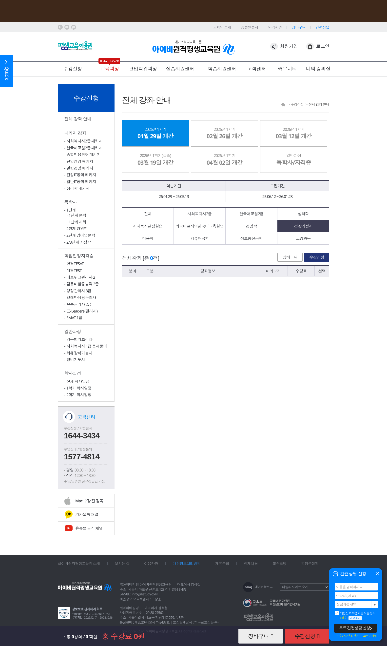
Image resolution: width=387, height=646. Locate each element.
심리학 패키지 (77, 188)
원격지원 (275, 27)
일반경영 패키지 (79, 168)
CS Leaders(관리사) (81, 311)
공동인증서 (249, 27)
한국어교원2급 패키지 (84, 148)
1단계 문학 (77, 215)
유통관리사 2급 (78, 304)
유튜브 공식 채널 (89, 528)
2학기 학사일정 (78, 394)
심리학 (303, 213)
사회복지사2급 (200, 213)
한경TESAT (75, 263)
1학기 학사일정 (78, 388)
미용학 (147, 238)
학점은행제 (309, 563)
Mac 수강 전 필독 (89, 501)
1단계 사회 (77, 222)
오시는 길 (122, 563)
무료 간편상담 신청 (354, 628)
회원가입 (289, 46)
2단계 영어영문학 (80, 235)
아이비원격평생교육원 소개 (79, 563)
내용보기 (355, 618)
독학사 (70, 202)
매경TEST (74, 270)
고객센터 (256, 68)
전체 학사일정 (77, 381)
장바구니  (260, 636)
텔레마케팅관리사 (81, 297)
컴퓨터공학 (199, 238)
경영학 (251, 226)
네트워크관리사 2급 (82, 277)
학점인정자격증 (79, 256)
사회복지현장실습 (148, 226)
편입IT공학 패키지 (81, 174)
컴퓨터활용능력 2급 (82, 284)
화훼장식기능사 (79, 353)
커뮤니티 (287, 68)
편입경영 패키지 (79, 161)
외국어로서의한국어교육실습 (199, 226)
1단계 (71, 210)
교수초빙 (279, 563)
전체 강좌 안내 (77, 119)
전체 (148, 213)
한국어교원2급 (251, 213)
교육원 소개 (222, 27)
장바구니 (290, 257)
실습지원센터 (180, 68)
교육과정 (109, 68)
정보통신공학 (251, 238)
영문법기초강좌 (79, 339)
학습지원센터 (222, 68)
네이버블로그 (263, 587)
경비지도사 (75, 359)
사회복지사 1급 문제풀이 (86, 346)
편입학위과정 (143, 68)
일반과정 (72, 331)
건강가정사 (303, 226)
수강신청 (72, 68)
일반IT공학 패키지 (81, 181)
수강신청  (307, 636)
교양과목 (303, 238)
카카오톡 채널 (86, 514)
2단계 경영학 (77, 228)
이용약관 (151, 563)
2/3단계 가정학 (78, 242)
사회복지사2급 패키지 (84, 141)
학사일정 (72, 373)
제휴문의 (222, 563)
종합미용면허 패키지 (83, 154)
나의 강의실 (318, 68)
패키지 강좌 (75, 133)
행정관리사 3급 (78, 291)
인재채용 (251, 563)
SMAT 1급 (74, 317)
